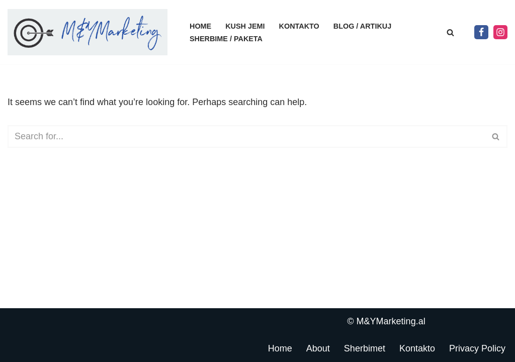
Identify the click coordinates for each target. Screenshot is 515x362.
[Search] (450, 32)
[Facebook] (481, 32)
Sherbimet (364, 348)
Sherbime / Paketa (226, 39)
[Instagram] (500, 32)
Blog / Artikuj (362, 26)
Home (200, 26)
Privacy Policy (477, 348)
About (318, 348)
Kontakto (299, 26)
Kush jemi (245, 26)
